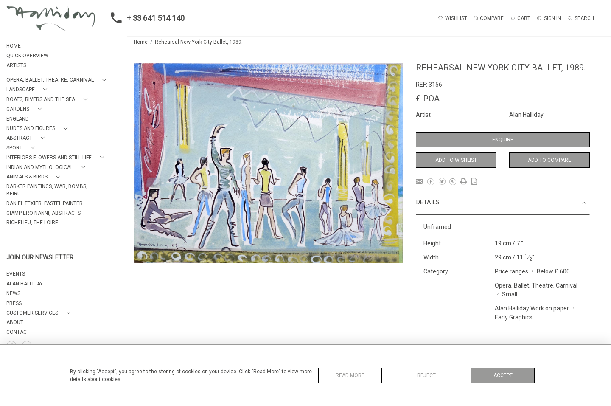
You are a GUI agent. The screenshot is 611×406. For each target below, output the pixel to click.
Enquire (502, 140)
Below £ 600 (553, 271)
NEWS (13, 293)
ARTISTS (16, 65)
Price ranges (511, 271)
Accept (503, 375)
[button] (57, 80)
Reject (426, 375)
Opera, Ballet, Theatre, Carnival (536, 285)
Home (141, 42)
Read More (350, 375)
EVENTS (15, 274)
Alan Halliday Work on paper (532, 308)
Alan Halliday (526, 114)
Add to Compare (549, 160)
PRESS (14, 303)
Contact (18, 332)
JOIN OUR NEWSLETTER (39, 257)
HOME (13, 46)
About (14, 322)
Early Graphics (514, 317)
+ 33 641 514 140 (145, 17)
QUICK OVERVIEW (27, 56)
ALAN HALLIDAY (24, 284)
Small (509, 294)
